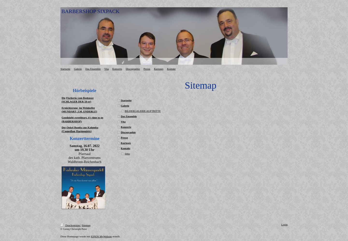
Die (63, 97)
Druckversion (70, 225)
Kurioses (126, 142)
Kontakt (125, 148)
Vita (123, 121)
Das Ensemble (129, 116)
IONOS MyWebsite (101, 236)
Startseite (126, 100)
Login (284, 224)
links (127, 153)
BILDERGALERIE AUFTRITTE (143, 110)
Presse (124, 137)
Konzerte (126, 126)
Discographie (128, 132)
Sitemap (86, 225)
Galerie (125, 105)
